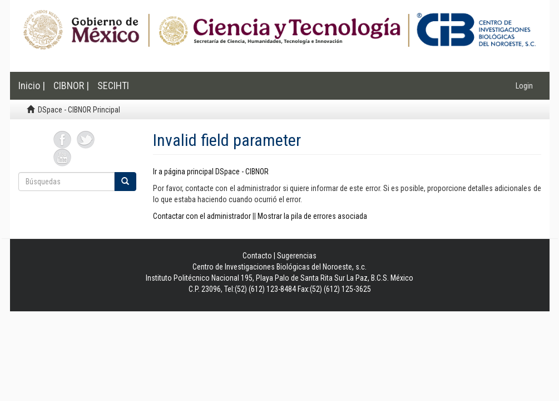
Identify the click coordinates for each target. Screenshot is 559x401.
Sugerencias (296, 255)
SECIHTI (113, 85)
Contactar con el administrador (202, 216)
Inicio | (31, 85)
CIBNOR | (71, 85)
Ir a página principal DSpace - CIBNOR (211, 171)
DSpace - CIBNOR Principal (79, 109)
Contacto (257, 255)
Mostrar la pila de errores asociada (312, 216)
